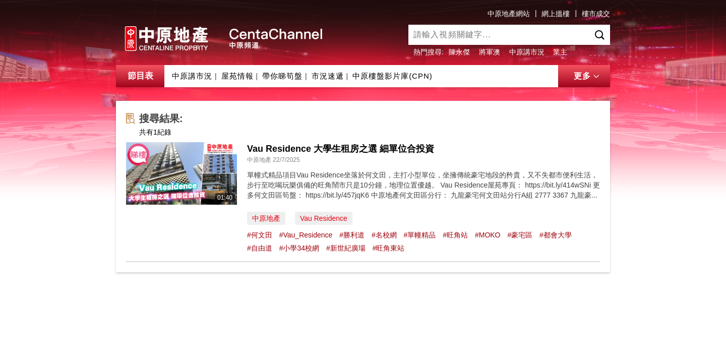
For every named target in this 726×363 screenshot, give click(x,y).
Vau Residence (323, 218)
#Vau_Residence (306, 235)
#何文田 (259, 235)
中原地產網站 (509, 14)
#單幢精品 (420, 235)
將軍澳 (489, 52)
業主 (560, 52)
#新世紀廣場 (346, 248)
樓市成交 (596, 14)
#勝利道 (352, 235)
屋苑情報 (237, 76)
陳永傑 (459, 52)
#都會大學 (555, 235)
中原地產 (266, 218)
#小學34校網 (299, 248)
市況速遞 (328, 76)
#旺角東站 (389, 248)
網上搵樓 (555, 14)
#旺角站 (455, 235)
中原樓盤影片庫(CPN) (392, 76)
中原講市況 (526, 52)
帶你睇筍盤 (282, 76)
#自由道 (259, 248)
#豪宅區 (519, 235)
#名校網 (384, 235)
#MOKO (488, 235)
